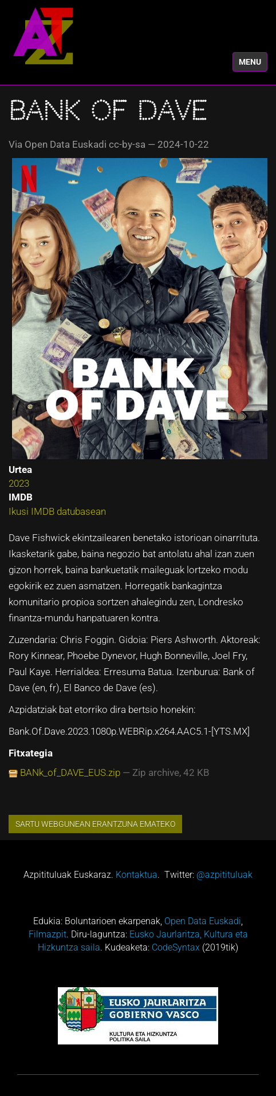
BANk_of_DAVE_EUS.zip (70, 772)
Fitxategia (31, 753)
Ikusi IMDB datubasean (57, 511)
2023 (19, 483)
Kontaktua (136, 874)
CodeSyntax (176, 947)
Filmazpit (47, 934)
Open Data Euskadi (202, 921)
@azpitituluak (224, 874)
